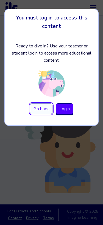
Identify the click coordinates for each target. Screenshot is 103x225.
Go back (41, 109)
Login (64, 109)
